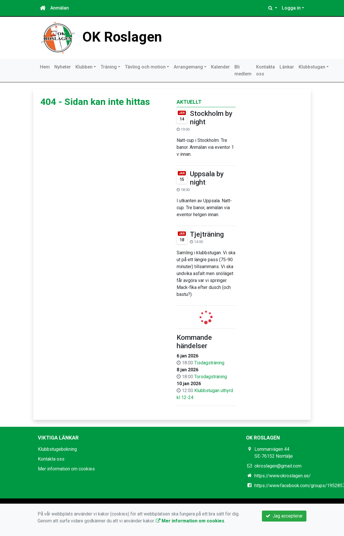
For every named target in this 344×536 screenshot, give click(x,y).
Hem (45, 67)
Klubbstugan (312, 67)
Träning (109, 67)
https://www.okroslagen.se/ (282, 475)
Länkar (287, 67)
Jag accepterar (284, 516)
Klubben (84, 67)
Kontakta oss (265, 70)
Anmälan (59, 8)
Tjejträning (207, 234)
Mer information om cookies (66, 469)
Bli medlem (242, 70)
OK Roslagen (122, 37)
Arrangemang (188, 67)
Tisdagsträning (209, 363)
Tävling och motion (145, 67)
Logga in (291, 8)
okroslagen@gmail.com (278, 466)
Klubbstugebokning (57, 449)
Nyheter (62, 67)
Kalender (220, 67)
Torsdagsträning (210, 376)
